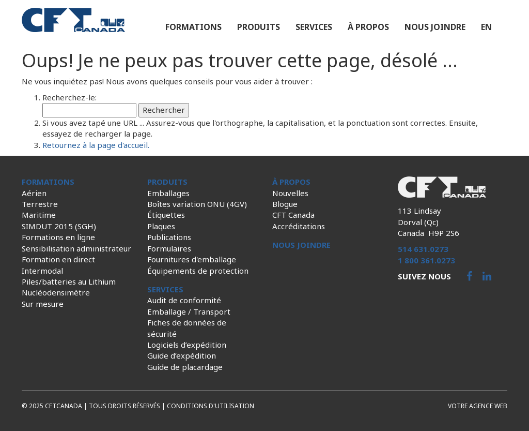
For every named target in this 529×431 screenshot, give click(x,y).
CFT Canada (293, 215)
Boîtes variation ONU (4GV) (197, 204)
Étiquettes (166, 215)
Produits (258, 27)
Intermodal (42, 270)
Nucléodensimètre (56, 292)
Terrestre (40, 204)
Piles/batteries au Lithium (69, 281)
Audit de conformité (184, 300)
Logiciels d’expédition (186, 344)
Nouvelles (290, 193)
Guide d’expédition (181, 355)
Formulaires (169, 248)
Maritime (39, 215)
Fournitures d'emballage (191, 259)
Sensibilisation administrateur (76, 248)
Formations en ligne (58, 237)
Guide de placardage (185, 367)
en (486, 27)
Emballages (168, 193)
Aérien (34, 193)
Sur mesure (43, 304)
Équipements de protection (197, 270)
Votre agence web (477, 406)
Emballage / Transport (188, 311)
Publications (169, 237)
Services (313, 27)
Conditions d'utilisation (210, 406)
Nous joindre (434, 27)
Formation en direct (58, 259)
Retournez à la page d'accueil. (95, 145)
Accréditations (298, 226)
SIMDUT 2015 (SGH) (59, 226)
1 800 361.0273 (426, 260)
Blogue (285, 204)
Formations (193, 27)
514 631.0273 (423, 249)
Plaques (161, 226)
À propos (368, 27)
